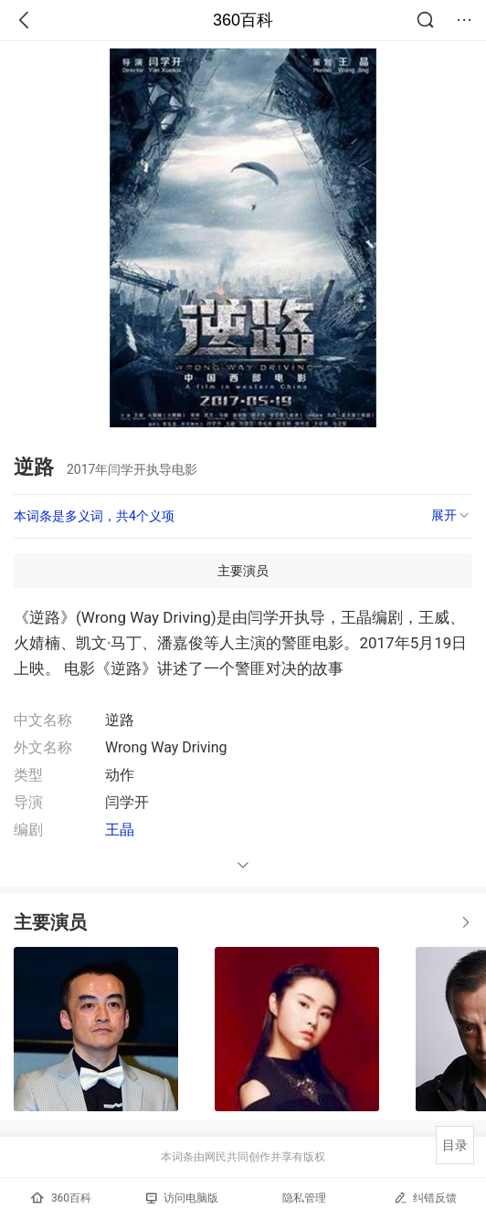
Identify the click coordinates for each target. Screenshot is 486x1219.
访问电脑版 (182, 1198)
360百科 (243, 20)
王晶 (119, 829)
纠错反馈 (425, 1197)
